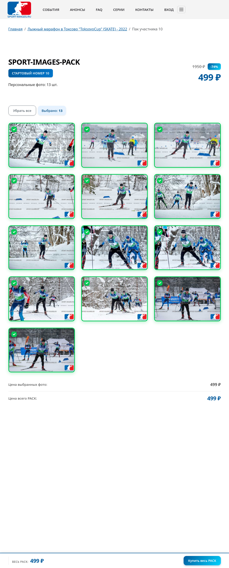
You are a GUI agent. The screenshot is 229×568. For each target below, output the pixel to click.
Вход (169, 9)
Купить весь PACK (202, 560)
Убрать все (22, 110)
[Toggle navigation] (181, 9)
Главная (15, 29)
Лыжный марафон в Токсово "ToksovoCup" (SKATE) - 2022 (77, 29)
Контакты (144, 9)
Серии (118, 9)
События (51, 9)
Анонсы (77, 9)
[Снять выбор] (14, 129)
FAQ (99, 9)
